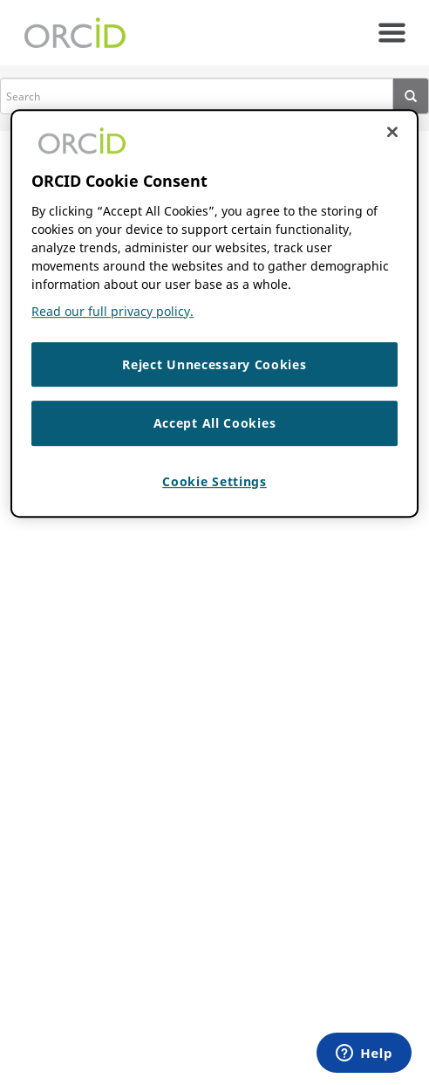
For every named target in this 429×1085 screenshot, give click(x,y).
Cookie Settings (214, 481)
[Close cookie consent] (392, 132)
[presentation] (411, 96)
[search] (196, 96)
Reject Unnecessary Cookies (214, 364)
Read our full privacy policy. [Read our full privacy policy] (112, 311)
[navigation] (392, 32)
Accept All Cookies (214, 423)
